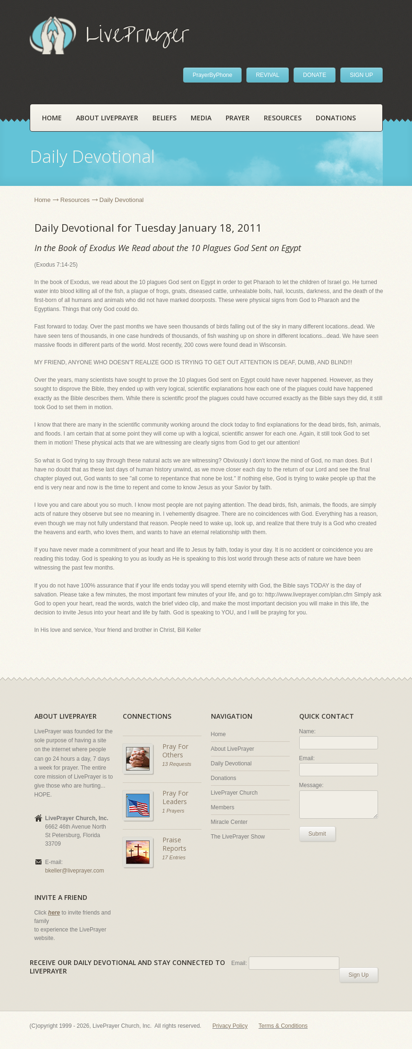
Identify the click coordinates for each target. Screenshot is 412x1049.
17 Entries (174, 857)
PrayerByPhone (212, 75)
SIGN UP (361, 75)
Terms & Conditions (283, 1026)
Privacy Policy (230, 1026)
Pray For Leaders (175, 797)
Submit (317, 834)
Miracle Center (229, 822)
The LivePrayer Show (238, 836)
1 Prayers (173, 811)
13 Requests (177, 764)
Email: (307, 758)
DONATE (314, 75)
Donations (336, 117)
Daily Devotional (231, 763)
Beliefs (164, 117)
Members (223, 807)
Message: (311, 785)
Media (201, 117)
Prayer (238, 117)
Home (52, 117)
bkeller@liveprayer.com (74, 870)
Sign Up (359, 975)
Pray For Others (175, 750)
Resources (283, 117)
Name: (307, 731)
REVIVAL (267, 75)
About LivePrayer (107, 117)
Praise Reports (174, 844)
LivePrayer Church (234, 792)
